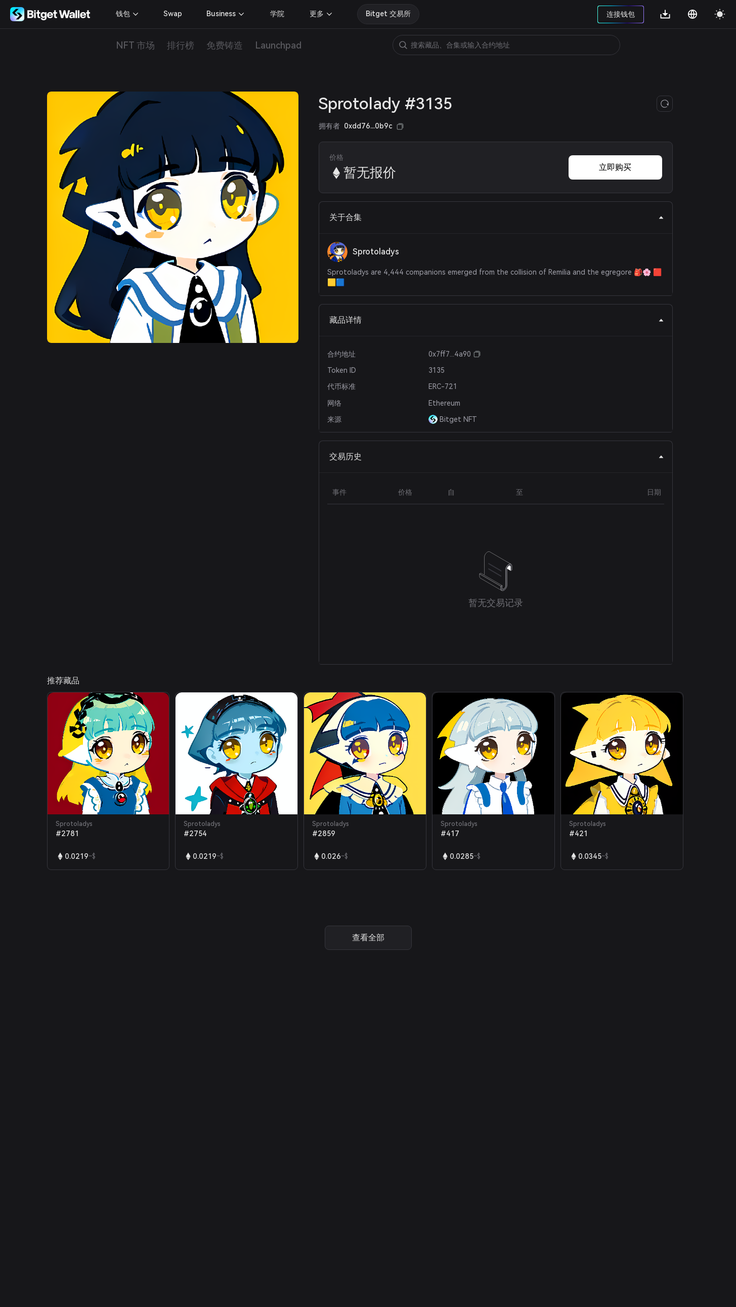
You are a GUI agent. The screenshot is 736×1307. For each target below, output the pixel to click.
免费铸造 (224, 45)
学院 (277, 14)
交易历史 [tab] (496, 456)
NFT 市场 (135, 45)
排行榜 (180, 45)
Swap (172, 14)
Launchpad (278, 45)
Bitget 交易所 (388, 14)
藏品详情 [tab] (496, 320)
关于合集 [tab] (496, 217)
